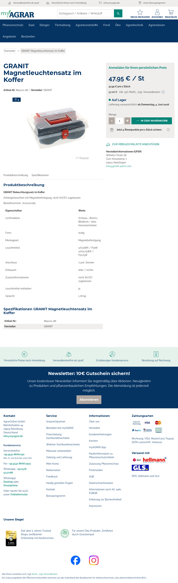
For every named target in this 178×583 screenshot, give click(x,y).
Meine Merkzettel (137, 17)
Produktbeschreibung (15, 177)
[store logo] (20, 13)
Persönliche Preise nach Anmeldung (69, 3)
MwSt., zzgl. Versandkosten (45, 574)
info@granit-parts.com (118, 168)
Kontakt (50, 489)
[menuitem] (13, 27)
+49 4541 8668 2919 (20, 463)
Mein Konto (52, 463)
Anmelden (155, 17)
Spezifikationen (40, 177)
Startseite (9, 52)
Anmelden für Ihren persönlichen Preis (138, 69)
